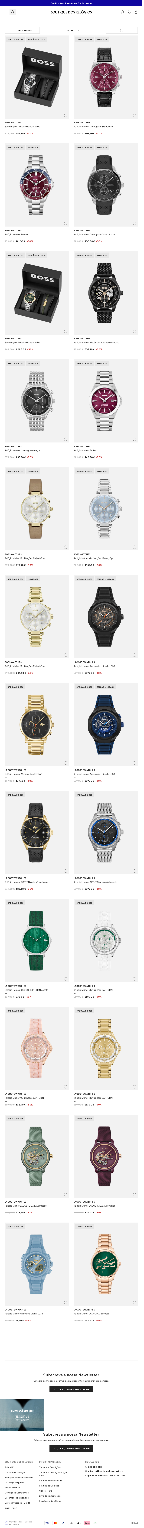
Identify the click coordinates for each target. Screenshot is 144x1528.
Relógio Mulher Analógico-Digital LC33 (24, 1313)
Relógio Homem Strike (84, 450)
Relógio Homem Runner (16, 234)
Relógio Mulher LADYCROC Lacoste (91, 1313)
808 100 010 (95, 1467)
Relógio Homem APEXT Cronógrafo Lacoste (95, 882)
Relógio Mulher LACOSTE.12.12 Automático (26, 1205)
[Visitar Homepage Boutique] (71, 12)
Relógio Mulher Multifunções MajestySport (25, 558)
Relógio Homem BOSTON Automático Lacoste (27, 882)
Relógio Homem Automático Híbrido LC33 (94, 666)
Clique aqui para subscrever (71, 1389)
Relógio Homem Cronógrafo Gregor (22, 450)
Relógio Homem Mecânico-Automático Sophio (96, 342)
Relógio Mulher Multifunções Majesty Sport (94, 558)
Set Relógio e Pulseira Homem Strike (22, 126)
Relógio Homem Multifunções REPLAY (23, 774)
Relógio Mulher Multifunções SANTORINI (93, 990)
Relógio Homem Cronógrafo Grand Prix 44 (95, 234)
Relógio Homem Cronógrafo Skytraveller (93, 126)
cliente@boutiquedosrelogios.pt (106, 1471)
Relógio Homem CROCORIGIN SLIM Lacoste (26, 990)
